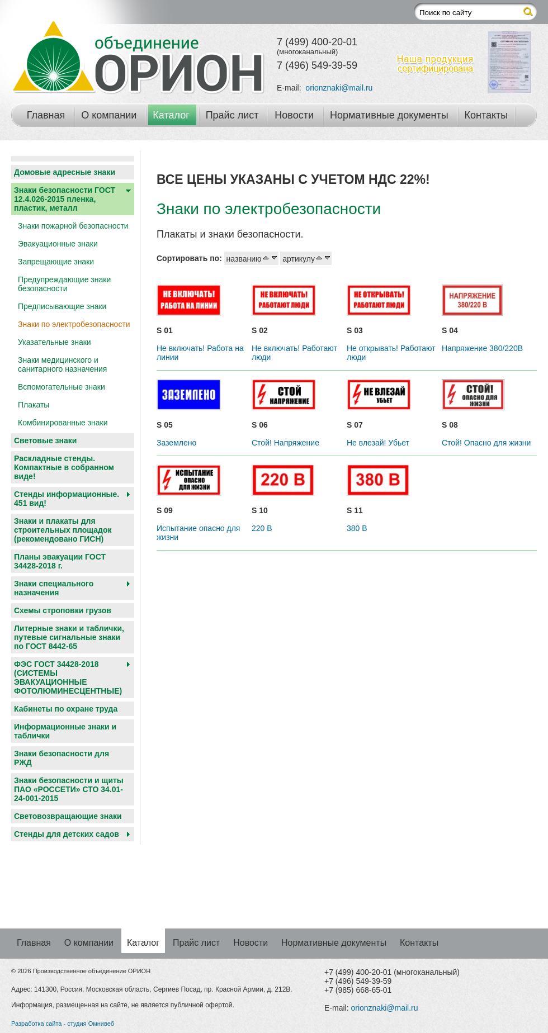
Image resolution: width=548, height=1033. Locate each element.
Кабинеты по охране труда (65, 708)
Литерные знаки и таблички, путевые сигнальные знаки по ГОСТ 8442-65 (69, 637)
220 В (262, 528)
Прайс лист (232, 115)
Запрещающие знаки (56, 261)
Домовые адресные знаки (64, 172)
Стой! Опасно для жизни (486, 442)
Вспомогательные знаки (61, 386)
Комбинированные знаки (63, 422)
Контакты (486, 115)
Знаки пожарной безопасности (73, 225)
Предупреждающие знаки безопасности (64, 284)
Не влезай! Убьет (378, 442)
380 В (357, 528)
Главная (46, 115)
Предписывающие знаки (62, 306)
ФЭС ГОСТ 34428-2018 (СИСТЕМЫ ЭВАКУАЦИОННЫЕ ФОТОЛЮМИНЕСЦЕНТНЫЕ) (68, 677)
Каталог (171, 115)
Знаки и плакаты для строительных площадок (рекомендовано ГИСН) (63, 529)
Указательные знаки (54, 342)
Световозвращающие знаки (68, 816)
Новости (294, 115)
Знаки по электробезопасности (74, 324)
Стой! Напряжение (285, 442)
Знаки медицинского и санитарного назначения (62, 364)
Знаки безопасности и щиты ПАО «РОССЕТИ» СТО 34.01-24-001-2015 (69, 789)
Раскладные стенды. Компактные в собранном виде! (64, 467)
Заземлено (176, 442)
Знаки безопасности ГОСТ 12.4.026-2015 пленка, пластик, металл (64, 199)
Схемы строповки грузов (62, 610)
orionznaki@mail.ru (338, 87)
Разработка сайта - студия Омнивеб (62, 1023)
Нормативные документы (389, 115)
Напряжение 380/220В (482, 348)
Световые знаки (45, 440)
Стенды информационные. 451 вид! (66, 499)
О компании (108, 115)
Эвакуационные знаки (58, 243)
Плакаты (33, 404)
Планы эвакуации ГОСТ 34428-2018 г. (60, 561)
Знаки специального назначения (53, 588)
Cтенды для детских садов (66, 834)
